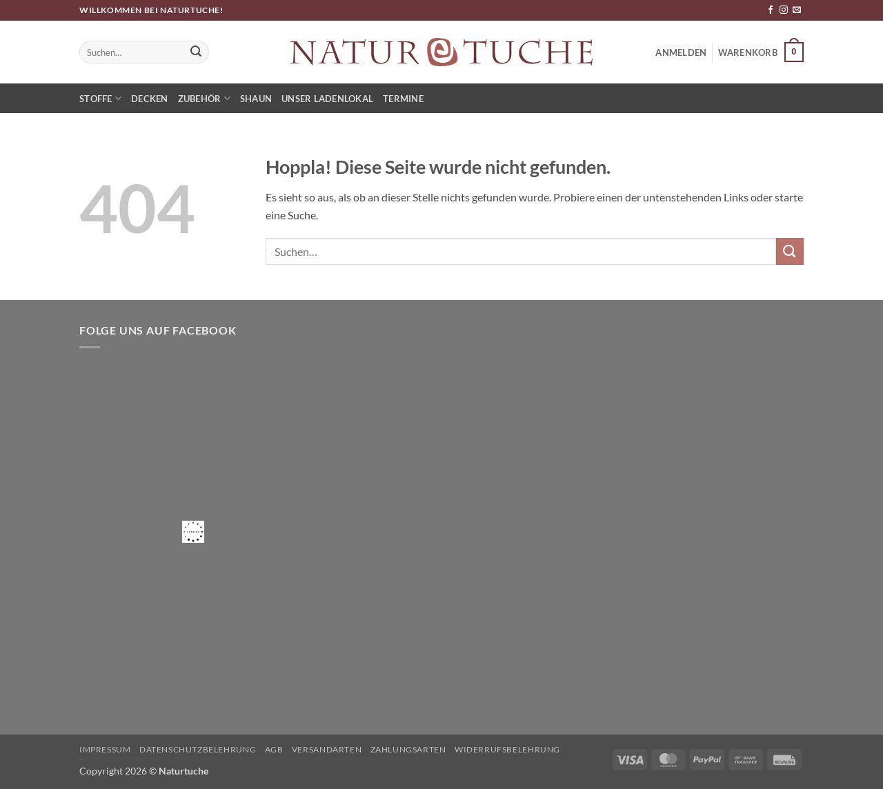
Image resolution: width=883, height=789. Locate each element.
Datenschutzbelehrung (197, 749)
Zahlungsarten (408, 749)
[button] (761, 52)
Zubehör (204, 98)
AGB (274, 749)
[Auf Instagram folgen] (784, 10)
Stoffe (100, 98)
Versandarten (326, 749)
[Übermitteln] (196, 52)
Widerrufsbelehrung (507, 749)
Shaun (256, 98)
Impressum (105, 749)
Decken (149, 98)
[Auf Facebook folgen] (770, 10)
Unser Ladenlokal (327, 98)
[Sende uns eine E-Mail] (797, 10)
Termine (403, 98)
